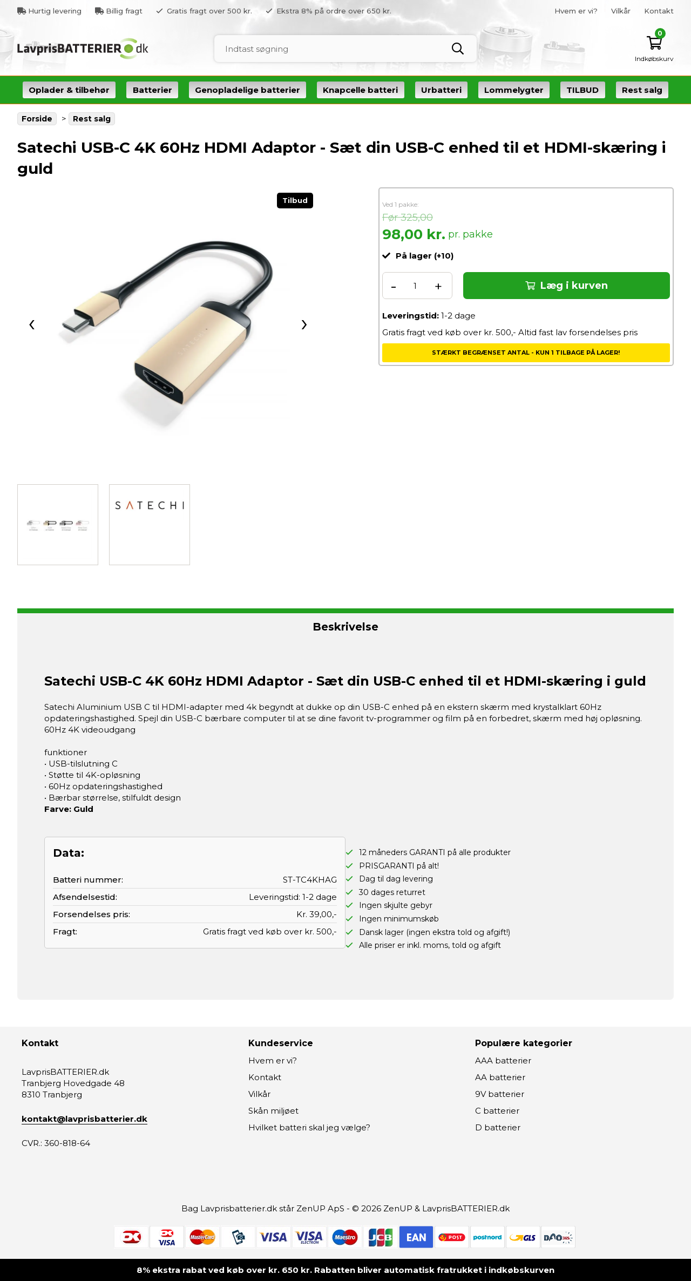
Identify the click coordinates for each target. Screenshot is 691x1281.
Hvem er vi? (576, 10)
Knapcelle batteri (360, 90)
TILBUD (582, 90)
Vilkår (621, 10)
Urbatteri (441, 90)
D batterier (497, 1127)
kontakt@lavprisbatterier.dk (84, 1119)
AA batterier (500, 1077)
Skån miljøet (273, 1111)
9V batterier (499, 1094)
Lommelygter (514, 90)
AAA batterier (503, 1060)
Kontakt (659, 10)
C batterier (497, 1111)
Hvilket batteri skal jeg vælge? (309, 1127)
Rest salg (642, 90)
